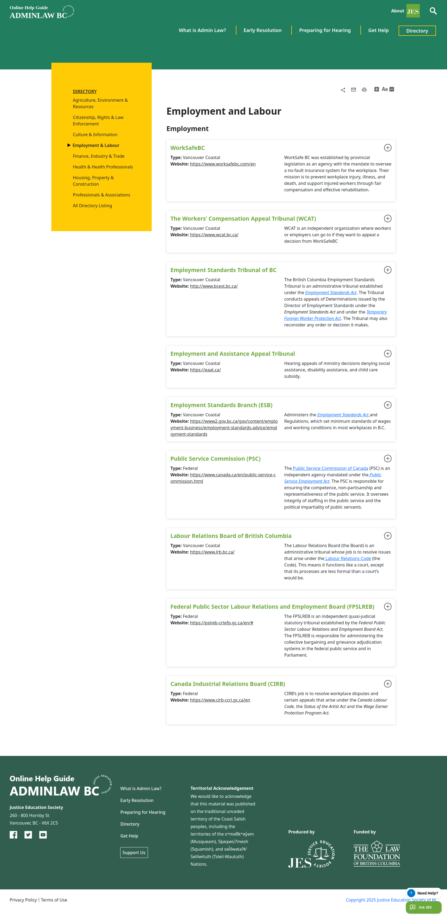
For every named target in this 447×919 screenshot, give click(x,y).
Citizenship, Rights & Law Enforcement (98, 120)
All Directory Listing (92, 206)
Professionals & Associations (101, 195)
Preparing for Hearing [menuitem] (325, 30)
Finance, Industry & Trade (99, 156)
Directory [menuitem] (417, 30)
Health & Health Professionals (103, 167)
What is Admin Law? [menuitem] (202, 30)
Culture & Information (95, 135)
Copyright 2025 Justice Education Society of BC (391, 900)
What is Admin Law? (141, 788)
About (397, 11)
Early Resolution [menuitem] (263, 30)
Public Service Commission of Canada (330, 468)
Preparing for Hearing (142, 812)
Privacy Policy (23, 900)
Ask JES (420, 907)
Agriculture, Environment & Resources (100, 103)
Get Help (129, 836)
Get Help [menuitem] (378, 30)
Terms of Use (54, 900)
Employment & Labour (96, 145)
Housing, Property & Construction (93, 181)
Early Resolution (137, 800)
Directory (130, 824)
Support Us (134, 852)
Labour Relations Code (347, 558)
